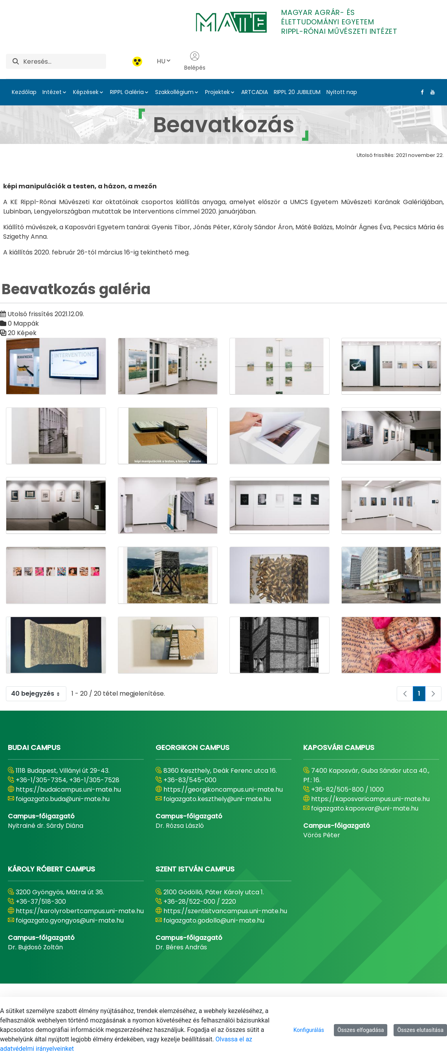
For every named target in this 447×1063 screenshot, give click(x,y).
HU (164, 61)
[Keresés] (64, 61)
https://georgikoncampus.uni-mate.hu (223, 789)
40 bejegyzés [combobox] (38, 693)
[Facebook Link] (420, 92)
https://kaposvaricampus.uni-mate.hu (370, 798)
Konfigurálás (308, 1030)
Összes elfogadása (360, 1030)
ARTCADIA (254, 92)
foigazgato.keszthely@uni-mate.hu (217, 798)
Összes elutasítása (420, 1030)
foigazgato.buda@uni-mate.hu (63, 798)
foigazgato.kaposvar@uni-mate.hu (364, 808)
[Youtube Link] (431, 92)
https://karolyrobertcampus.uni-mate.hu (80, 911)
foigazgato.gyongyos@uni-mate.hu (70, 920)
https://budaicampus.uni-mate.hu (68, 789)
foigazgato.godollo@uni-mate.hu (213, 920)
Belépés (194, 61)
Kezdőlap (24, 92)
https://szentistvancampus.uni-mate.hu (225, 911)
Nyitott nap (341, 92)
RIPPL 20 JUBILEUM (297, 92)
